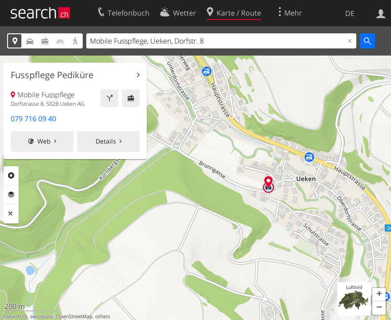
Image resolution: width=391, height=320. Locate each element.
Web (44, 141)
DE (350, 13)
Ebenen (11, 194)
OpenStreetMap (74, 316)
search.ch (17, 316)
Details (106, 141)
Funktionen (11, 213)
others (102, 316)
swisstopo (41, 316)
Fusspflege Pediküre (52, 75)
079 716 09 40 (33, 119)
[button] (379, 294)
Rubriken (11, 175)
